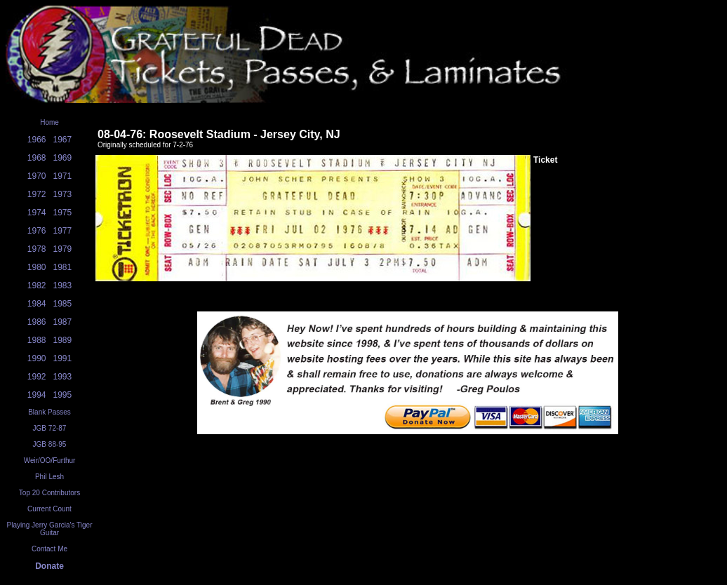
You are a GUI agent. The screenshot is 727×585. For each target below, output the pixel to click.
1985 (62, 304)
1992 (36, 377)
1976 (36, 231)
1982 (36, 285)
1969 (62, 158)
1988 (36, 340)
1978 (36, 249)
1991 (62, 358)
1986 (36, 322)
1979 (62, 249)
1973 (62, 194)
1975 (62, 212)
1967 (62, 139)
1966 (36, 139)
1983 (62, 285)
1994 (36, 395)
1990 (36, 358)
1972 (36, 194)
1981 (62, 267)
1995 (62, 395)
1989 (62, 340)
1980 (36, 267)
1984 (36, 304)
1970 (36, 176)
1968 (36, 158)
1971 (62, 176)
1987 (62, 322)
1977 (62, 231)
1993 (62, 377)
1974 (36, 212)
